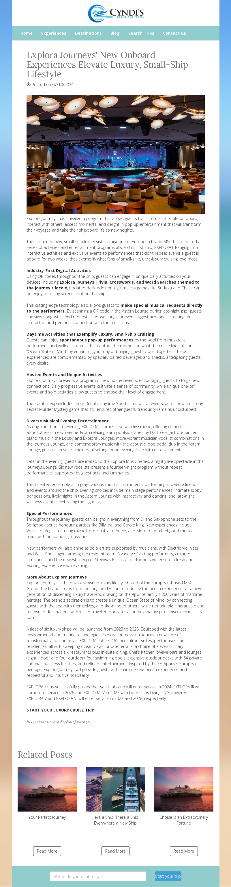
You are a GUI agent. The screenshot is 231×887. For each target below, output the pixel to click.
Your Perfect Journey (47, 793)
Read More (47, 851)
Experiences (53, 33)
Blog (115, 33)
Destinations (88, 33)
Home (26, 33)
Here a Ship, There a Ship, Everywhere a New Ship (115, 796)
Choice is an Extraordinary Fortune (184, 796)
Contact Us (174, 33)
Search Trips (141, 33)
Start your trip (168, 876)
